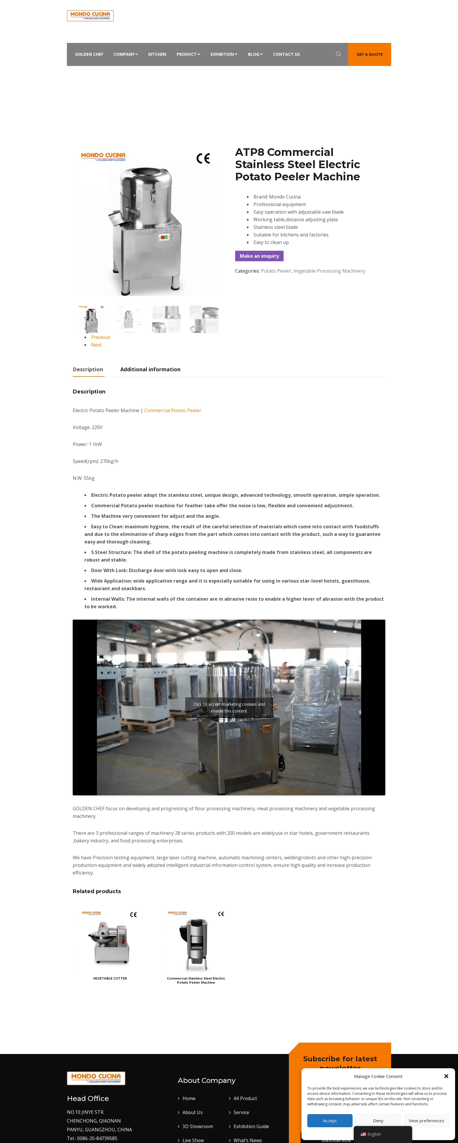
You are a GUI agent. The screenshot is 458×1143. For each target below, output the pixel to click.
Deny (378, 1120)
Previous (100, 337)
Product (188, 54)
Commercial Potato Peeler (172, 410)
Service (241, 1106)
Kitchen (157, 54)
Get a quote (370, 54)
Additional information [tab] (150, 369)
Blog (255, 54)
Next (96, 344)
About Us (193, 1106)
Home (116, 76)
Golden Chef (89, 54)
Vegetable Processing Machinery (157, 76)
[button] (446, 1076)
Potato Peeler (206, 76)
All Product (245, 1092)
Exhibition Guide (251, 1120)
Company (126, 54)
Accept (330, 1120)
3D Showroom (198, 1120)
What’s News (248, 1134)
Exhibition (224, 54)
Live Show (193, 1134)
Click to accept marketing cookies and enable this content (229, 707)
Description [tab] (88, 369)
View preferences (426, 1120)
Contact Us (286, 54)
